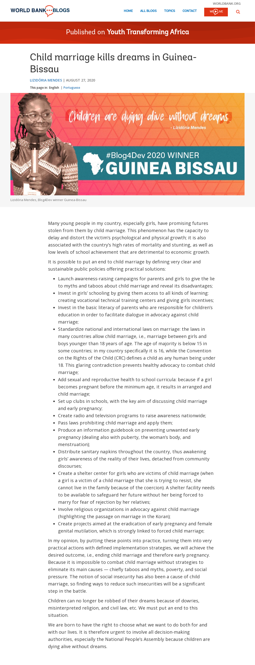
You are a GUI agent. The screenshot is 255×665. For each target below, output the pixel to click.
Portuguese (72, 87)
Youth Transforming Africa (148, 32)
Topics (169, 11)
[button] (238, 12)
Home (128, 11)
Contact (190, 11)
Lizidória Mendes (46, 80)
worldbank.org (227, 3)
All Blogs (148, 11)
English (54, 87)
